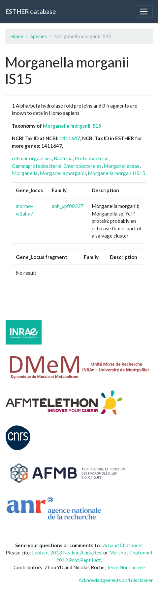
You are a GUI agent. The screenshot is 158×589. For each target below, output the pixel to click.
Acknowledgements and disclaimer (116, 580)
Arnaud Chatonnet (123, 545)
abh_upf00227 (68, 206)
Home (16, 36)
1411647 (69, 138)
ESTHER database (30, 11)
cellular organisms (32, 158)
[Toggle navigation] (144, 11)
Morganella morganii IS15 (72, 126)
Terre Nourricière (126, 567)
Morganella (25, 173)
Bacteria (63, 158)
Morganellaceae (122, 166)
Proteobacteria (92, 158)
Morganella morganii (63, 173)
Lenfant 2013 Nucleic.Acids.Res (66, 552)
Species (38, 36)
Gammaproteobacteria (36, 166)
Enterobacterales (82, 166)
